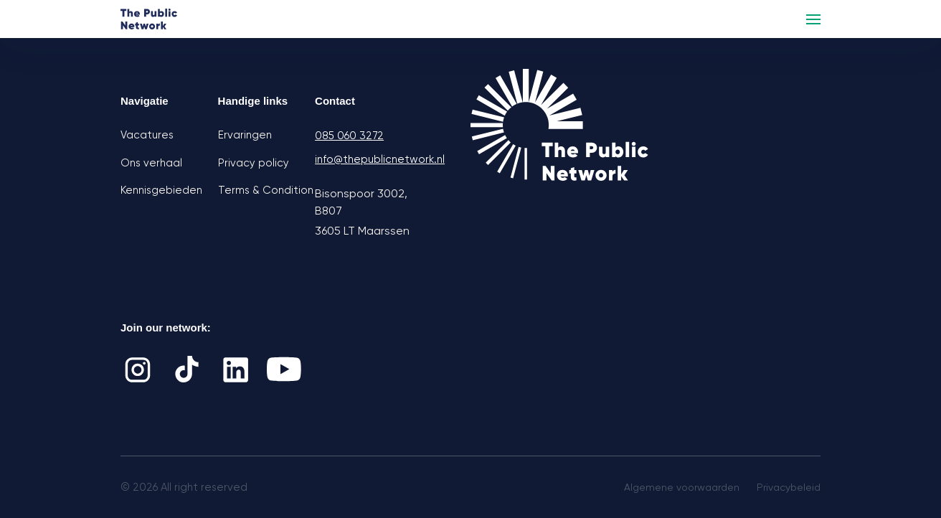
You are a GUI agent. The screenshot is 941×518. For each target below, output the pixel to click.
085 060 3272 (349, 135)
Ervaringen (245, 134)
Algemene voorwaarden (681, 487)
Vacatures (147, 134)
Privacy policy (253, 162)
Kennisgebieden (161, 190)
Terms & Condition (265, 190)
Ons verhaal (151, 162)
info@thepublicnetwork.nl (363, 159)
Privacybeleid (789, 487)
